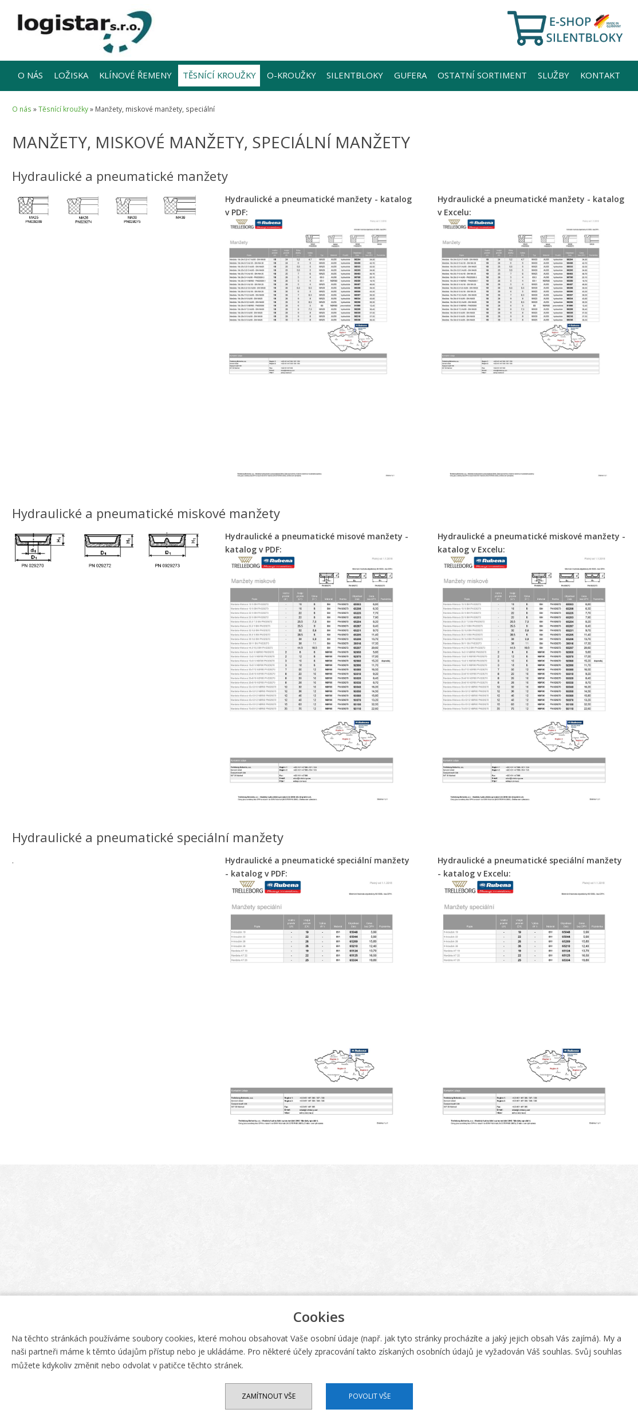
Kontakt (600, 75)
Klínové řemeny (135, 75)
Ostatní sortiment (482, 75)
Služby (553, 75)
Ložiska (71, 75)
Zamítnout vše (269, 1396)
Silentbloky (354, 75)
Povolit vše (370, 1396)
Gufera (410, 75)
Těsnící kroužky (219, 75)
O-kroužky (291, 75)
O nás (30, 75)
